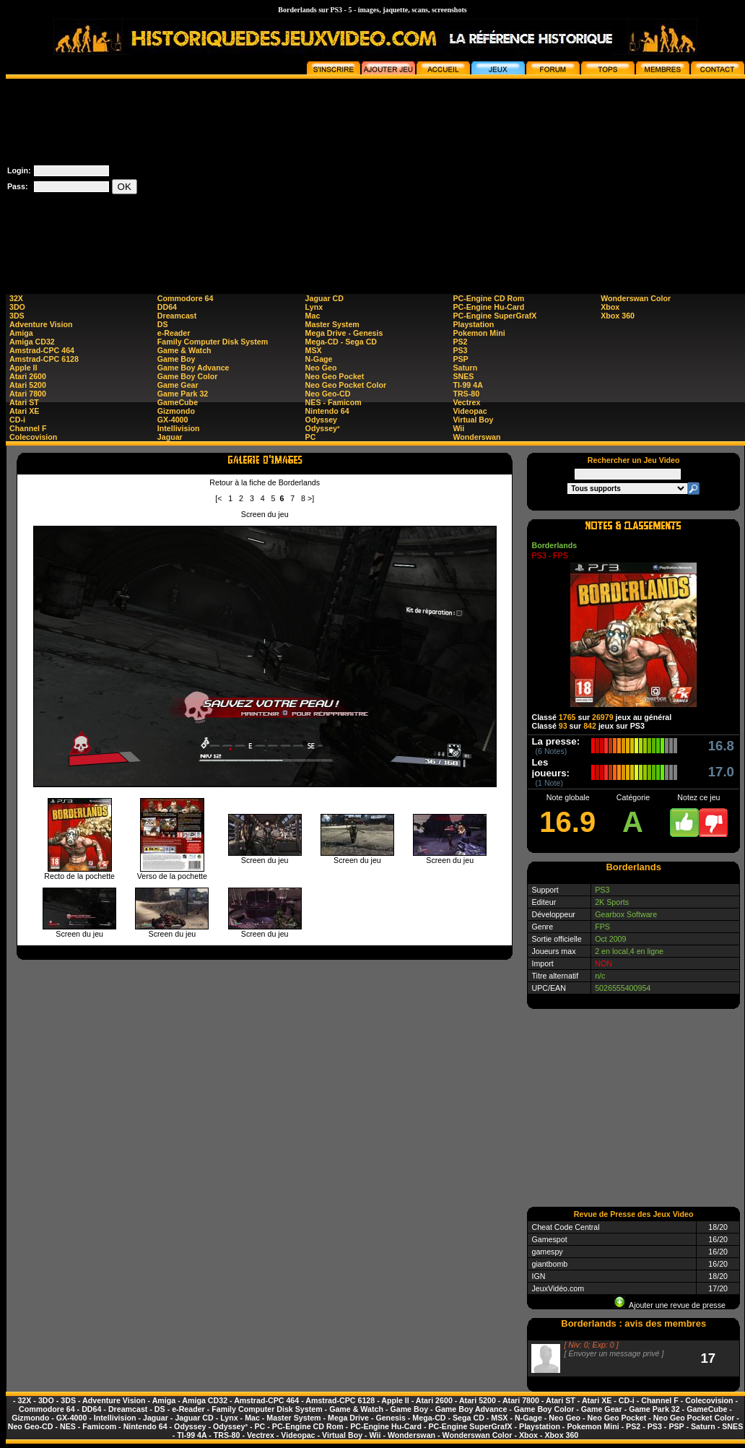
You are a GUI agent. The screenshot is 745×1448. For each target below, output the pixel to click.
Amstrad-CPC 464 (41, 350)
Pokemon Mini (479, 333)
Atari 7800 (27, 393)
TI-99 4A (467, 385)
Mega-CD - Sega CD (341, 341)
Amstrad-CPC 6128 (44, 359)
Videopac (470, 411)
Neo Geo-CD (328, 393)
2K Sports (612, 902)
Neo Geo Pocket (335, 376)
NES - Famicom (333, 402)
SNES (463, 376)
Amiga (21, 333)
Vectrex (466, 402)
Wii (458, 428)
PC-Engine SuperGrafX (494, 315)
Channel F (28, 428)
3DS (17, 315)
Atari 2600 (27, 376)
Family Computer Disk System (212, 341)
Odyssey (321, 419)
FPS (602, 926)
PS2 (460, 341)
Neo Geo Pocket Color (346, 385)
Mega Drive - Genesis (344, 333)
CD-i (17, 419)
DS (162, 324)
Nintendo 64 (327, 411)
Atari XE (24, 411)
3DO (17, 307)
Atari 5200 (27, 385)
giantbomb (549, 1264)
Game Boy (176, 359)
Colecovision (33, 437)
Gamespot (549, 1239)
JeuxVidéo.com (557, 1288)
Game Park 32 (183, 393)
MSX (313, 350)
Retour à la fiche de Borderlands (264, 482)
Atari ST (24, 402)
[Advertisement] (577, 180)
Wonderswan (476, 437)
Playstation (473, 324)
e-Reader (174, 333)
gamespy (546, 1251)
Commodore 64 (185, 298)
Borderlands (554, 545)
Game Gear (178, 385)
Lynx (314, 307)
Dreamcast (177, 315)
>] (311, 498)
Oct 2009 (610, 939)
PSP (460, 359)
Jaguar (170, 437)
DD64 (167, 307)
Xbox (610, 307)
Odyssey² (322, 428)
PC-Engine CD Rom (488, 298)
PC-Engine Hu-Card (488, 307)
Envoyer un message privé (613, 1353)
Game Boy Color (187, 376)
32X (16, 298)
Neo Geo (321, 367)
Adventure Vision (40, 324)
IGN (538, 1276)
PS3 (460, 350)
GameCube (177, 402)
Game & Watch (184, 350)
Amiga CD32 (32, 341)
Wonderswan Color (636, 298)
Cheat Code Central (565, 1227)
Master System (332, 324)
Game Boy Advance (193, 367)
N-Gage (319, 359)
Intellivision (178, 428)
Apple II (23, 367)
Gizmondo (176, 411)
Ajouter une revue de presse (670, 1305)
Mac (313, 315)
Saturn (465, 367)
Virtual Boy (473, 419)
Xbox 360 (618, 315)
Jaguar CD (324, 298)
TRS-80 (466, 393)
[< (218, 498)
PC (310, 437)
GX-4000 (172, 419)
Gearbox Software (626, 914)
